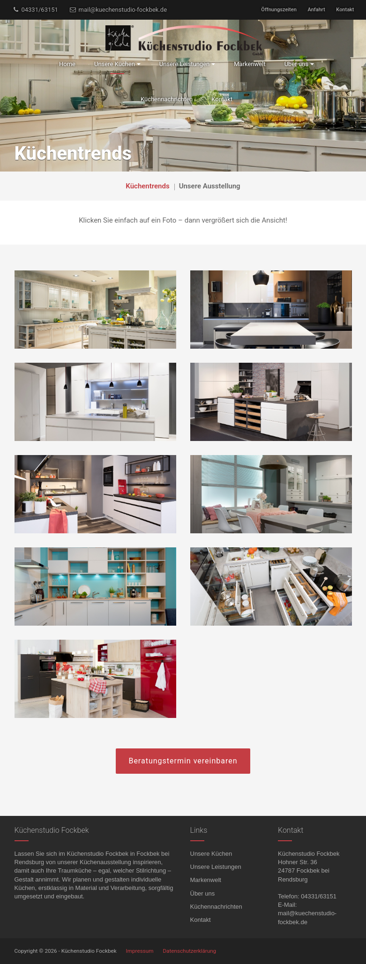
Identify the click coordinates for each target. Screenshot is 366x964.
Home (67, 63)
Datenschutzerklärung (189, 951)
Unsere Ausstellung (209, 186)
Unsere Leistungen (215, 866)
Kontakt (345, 10)
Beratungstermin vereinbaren (182, 760)
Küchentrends (147, 186)
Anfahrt (316, 10)
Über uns (202, 893)
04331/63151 (35, 9)
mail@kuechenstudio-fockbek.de (118, 9)
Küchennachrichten (216, 906)
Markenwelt (205, 879)
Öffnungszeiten (278, 10)
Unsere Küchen (211, 853)
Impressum (140, 951)
